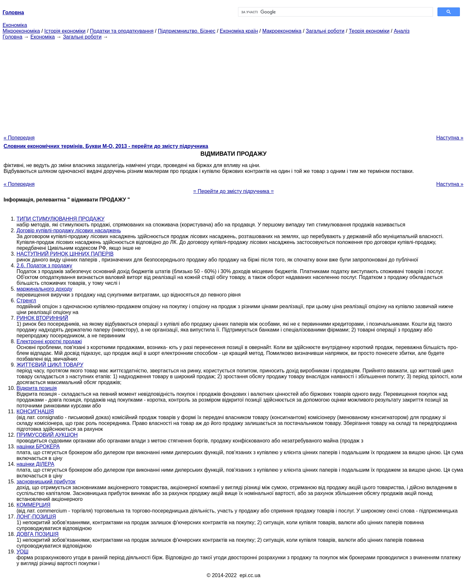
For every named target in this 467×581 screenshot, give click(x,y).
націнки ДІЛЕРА (35, 464)
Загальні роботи (325, 31)
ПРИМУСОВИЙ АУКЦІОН (47, 435)
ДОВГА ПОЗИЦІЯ (38, 534)
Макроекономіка (282, 31)
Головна (12, 37)
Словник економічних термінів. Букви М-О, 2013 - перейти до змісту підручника (106, 146)
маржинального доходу (44, 289)
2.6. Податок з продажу (44, 265)
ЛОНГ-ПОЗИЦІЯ (36, 516)
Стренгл (26, 300)
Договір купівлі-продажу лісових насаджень (69, 230)
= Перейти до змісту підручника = (233, 191)
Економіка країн (239, 31)
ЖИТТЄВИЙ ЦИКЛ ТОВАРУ (50, 365)
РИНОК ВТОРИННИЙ (42, 318)
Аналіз (402, 31)
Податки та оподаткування (121, 31)
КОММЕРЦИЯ (33, 505)
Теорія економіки (369, 31)
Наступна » (449, 137)
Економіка (15, 25)
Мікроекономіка (21, 31)
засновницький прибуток (46, 481)
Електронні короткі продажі (49, 341)
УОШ (23, 551)
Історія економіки (65, 31)
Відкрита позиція (37, 388)
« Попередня (19, 137)
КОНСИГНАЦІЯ (35, 411)
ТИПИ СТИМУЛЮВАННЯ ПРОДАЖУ (60, 219)
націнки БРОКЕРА (38, 446)
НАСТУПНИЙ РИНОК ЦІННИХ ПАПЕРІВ (65, 254)
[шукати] (334, 12)
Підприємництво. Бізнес (187, 31)
